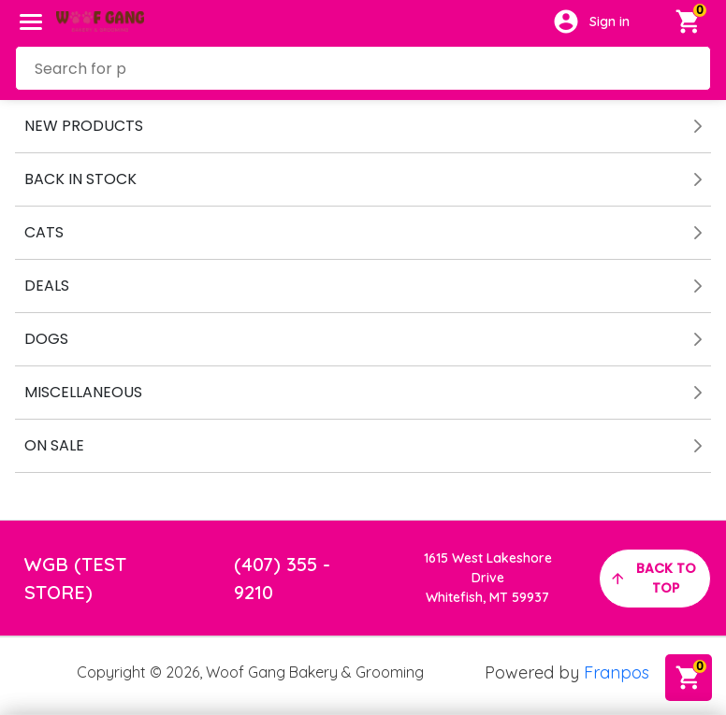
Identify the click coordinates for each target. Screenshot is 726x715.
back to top (652, 578)
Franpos (616, 672)
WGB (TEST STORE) (75, 578)
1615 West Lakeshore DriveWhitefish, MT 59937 (488, 578)
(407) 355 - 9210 (282, 578)
